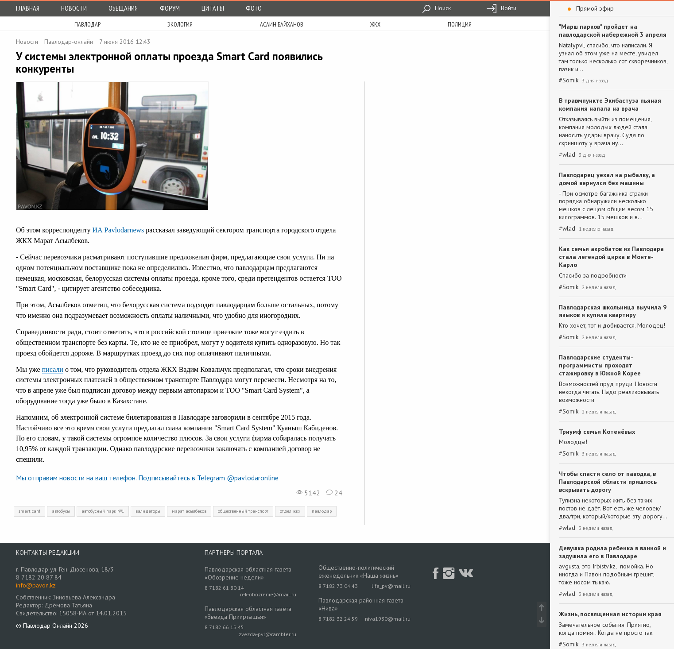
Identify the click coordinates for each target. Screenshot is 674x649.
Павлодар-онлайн (68, 42)
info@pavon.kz (36, 585)
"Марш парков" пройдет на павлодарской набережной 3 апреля (612, 31)
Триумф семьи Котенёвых (597, 432)
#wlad (567, 154)
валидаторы (148, 511)
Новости (74, 8)
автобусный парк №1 (102, 511)
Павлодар (87, 24)
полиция (460, 24)
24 (334, 492)
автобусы (61, 511)
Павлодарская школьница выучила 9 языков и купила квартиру (612, 311)
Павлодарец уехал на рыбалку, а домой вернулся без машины (607, 179)
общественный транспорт (243, 511)
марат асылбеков (189, 511)
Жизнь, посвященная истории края (610, 614)
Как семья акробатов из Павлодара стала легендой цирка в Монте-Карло (611, 257)
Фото (254, 8)
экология (180, 24)
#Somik (568, 80)
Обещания (123, 8)
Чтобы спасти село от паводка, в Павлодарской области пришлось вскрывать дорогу (608, 482)
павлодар (322, 511)
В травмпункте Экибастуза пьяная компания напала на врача (610, 104)
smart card (29, 511)
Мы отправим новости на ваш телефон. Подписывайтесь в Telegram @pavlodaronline (147, 477)
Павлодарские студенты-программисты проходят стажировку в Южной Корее (600, 365)
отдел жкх (290, 511)
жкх (375, 24)
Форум (170, 8)
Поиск (436, 8)
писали (52, 369)
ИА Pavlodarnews (118, 230)
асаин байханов (281, 24)
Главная (27, 8)
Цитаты (212, 8)
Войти (501, 8)
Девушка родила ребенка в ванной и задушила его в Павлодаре (612, 552)
